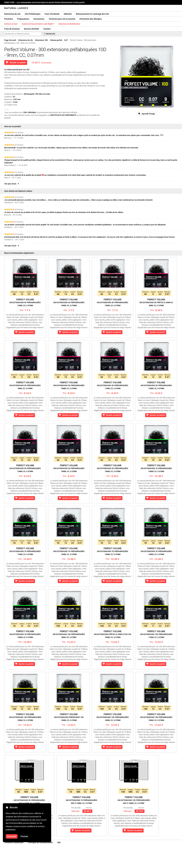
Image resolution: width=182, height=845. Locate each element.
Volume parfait (56, 40)
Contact (46, 29)
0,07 (66, 40)
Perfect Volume (25, 302)
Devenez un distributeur (69, 24)
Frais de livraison (12, 29)
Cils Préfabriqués (32, 14)
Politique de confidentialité (40, 842)
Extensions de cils (12, 14)
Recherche (49, 34)
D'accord (11, 836)
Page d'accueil (10, 40)
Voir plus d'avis (11, 184)
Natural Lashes (16, 8)
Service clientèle (31, 29)
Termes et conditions (13, 842)
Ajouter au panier (16, 62)
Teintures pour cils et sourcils (62, 19)
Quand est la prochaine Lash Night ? (38, 24)
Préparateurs (23, 19)
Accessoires (38, 19)
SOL (59, 842)
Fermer (24, 836)
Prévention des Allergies (90, 19)
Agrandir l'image (146, 114)
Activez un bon (10, 24)
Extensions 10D (41, 40)
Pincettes (8, 19)
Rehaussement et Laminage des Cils (92, 14)
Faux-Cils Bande (52, 14)
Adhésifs (68, 14)
